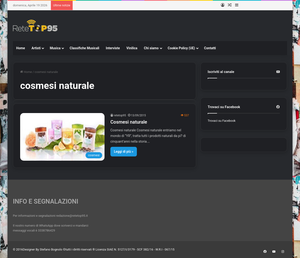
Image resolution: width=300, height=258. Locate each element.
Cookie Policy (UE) (181, 48)
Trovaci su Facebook (222, 120)
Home (20, 48)
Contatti (210, 48)
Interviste (113, 48)
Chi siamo (151, 48)
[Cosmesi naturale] (62, 137)
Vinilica (131, 48)
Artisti (36, 48)
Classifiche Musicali (84, 48)
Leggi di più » (123, 151)
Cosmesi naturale (128, 122)
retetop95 (120, 115)
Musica (55, 48)
